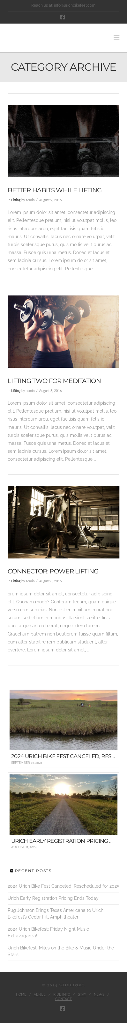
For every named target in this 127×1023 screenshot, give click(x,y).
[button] (116, 37)
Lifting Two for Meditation (54, 381)
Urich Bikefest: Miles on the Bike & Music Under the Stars (61, 951)
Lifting (15, 200)
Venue (40, 994)
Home (21, 994)
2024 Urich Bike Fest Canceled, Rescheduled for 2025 (63, 886)
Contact (63, 999)
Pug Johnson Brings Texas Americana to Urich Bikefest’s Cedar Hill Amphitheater (55, 914)
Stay (82, 994)
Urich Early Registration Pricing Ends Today (53, 898)
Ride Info (61, 994)
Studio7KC (72, 985)
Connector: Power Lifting (53, 571)
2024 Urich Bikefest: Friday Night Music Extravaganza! (48, 932)
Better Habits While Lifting (54, 190)
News (99, 994)
